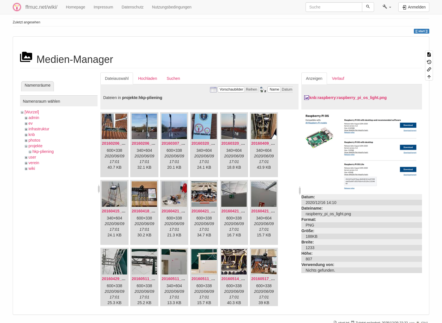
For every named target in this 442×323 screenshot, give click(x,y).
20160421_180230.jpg (271, 211)
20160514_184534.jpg (241, 278)
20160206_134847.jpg (122, 143)
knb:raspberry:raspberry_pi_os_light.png (348, 97)
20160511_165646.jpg (152, 278)
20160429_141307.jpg (122, 278)
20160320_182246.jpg (241, 143)
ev (30, 123)
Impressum (103, 7)
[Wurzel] (32, 112)
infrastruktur (38, 129)
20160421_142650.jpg (182, 211)
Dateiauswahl (117, 78)
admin (33, 117)
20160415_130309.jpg (122, 211)
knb (31, 134)
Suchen (173, 78)
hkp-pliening (43, 151)
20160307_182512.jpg (182, 143)
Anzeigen (314, 78)
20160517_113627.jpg (271, 278)
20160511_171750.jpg (211, 278)
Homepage (75, 7)
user (32, 157)
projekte (35, 146)
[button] (386, 7)
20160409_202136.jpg (271, 143)
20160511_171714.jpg (182, 278)
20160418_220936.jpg (152, 211)
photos (34, 140)
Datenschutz (132, 7)
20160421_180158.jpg (241, 211)
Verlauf (338, 78)
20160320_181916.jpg (211, 143)
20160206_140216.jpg (152, 143)
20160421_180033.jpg (211, 211)
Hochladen (147, 78)
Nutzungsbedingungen (171, 7)
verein (33, 163)
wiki (31, 168)
